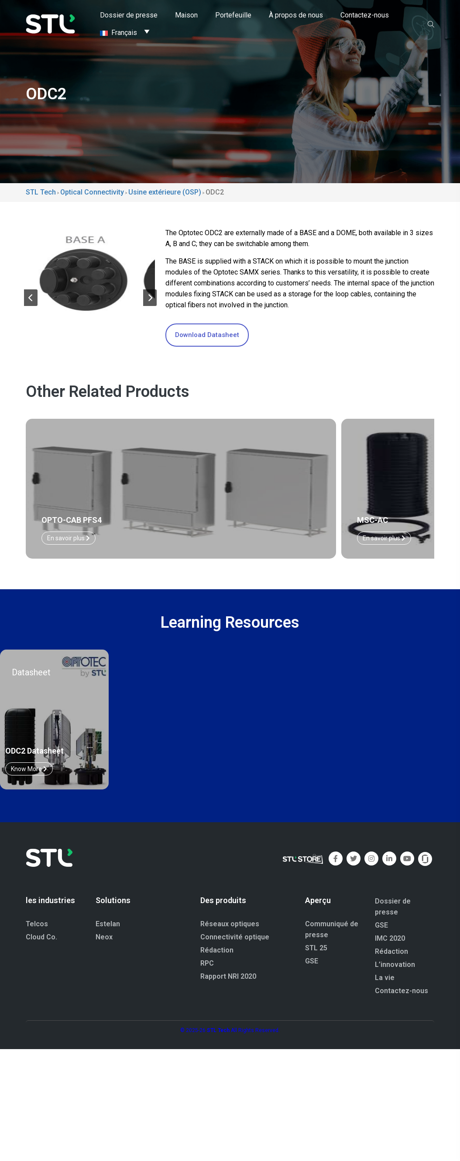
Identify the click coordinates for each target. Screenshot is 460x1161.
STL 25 (316, 936)
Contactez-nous (364, 15)
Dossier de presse (129, 15)
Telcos (37, 912)
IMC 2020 (390, 926)
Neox (104, 925)
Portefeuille (233, 15)
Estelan (108, 912)
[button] (31, 292)
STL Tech (218, 1018)
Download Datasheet (207, 335)
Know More (29, 757)
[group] (90, 265)
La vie (385, 966)
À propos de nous (296, 15)
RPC (207, 951)
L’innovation (395, 953)
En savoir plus (150, 526)
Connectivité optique (234, 925)
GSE (311, 949)
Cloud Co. (41, 925)
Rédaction (216, 938)
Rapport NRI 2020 (228, 964)
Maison (186, 15)
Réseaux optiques (229, 912)
